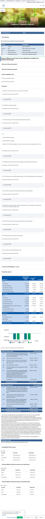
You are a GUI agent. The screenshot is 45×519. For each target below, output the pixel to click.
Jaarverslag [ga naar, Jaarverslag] (17, 0)
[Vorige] (27, 517)
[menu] (43, 5)
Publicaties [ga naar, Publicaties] (2, 0)
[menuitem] (31, 2)
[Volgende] (41, 517)
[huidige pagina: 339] (33, 517)
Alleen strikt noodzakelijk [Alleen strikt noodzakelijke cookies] (11, 517)
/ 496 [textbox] (36, 517)
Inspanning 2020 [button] (6, 99)
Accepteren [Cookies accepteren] (20, 517)
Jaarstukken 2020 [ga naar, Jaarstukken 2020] (10, 0)
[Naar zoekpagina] (40, 5)
